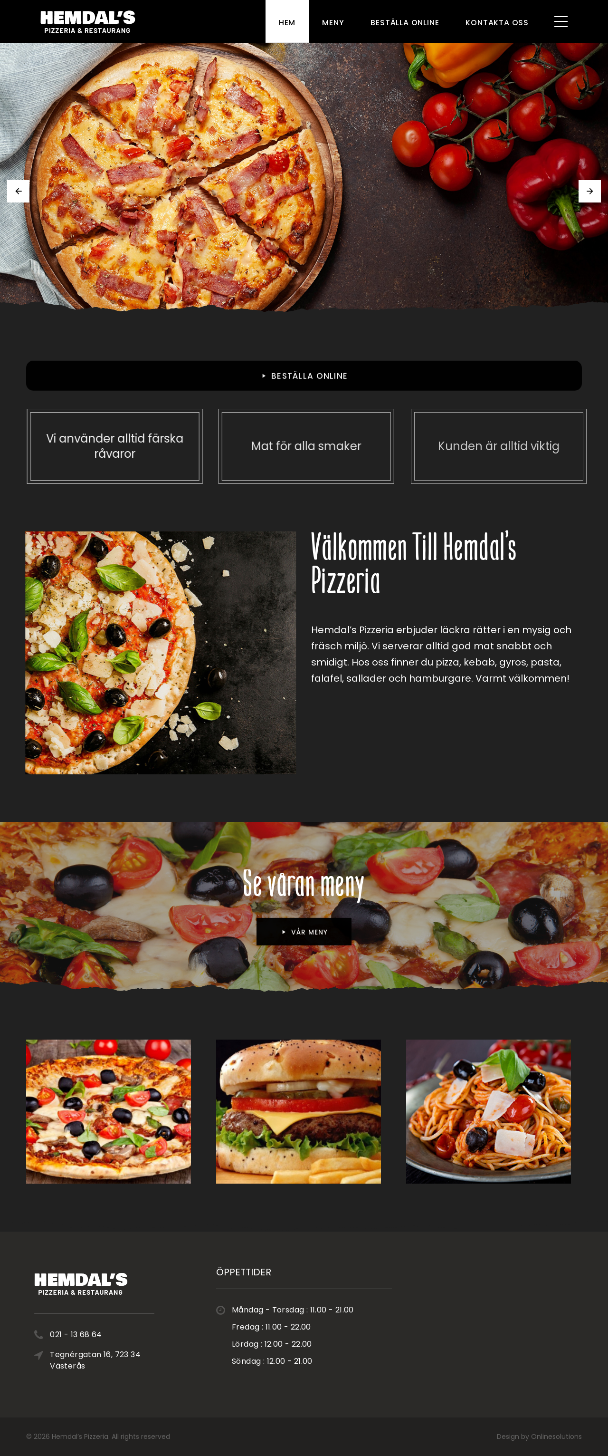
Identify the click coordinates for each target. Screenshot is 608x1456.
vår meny (304, 939)
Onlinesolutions (556, 1436)
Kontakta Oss (497, 22)
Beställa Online (404, 22)
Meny (333, 22)
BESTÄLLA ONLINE (304, 383)
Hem (287, 22)
